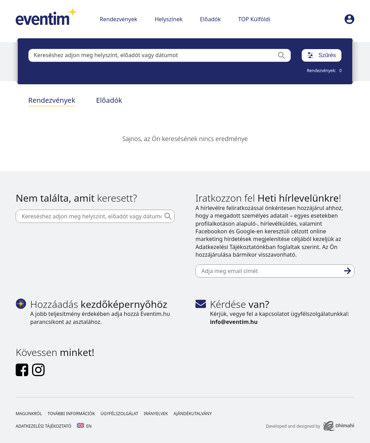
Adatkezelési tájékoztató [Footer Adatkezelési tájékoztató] (43, 426)
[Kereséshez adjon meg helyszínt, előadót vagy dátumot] (95, 216)
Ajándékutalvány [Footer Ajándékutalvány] (193, 414)
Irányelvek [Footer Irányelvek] (156, 414)
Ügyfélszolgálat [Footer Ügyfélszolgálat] (119, 414)
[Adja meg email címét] (274, 271)
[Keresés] (284, 55)
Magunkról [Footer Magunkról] (29, 414)
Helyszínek (169, 19)
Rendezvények (118, 19)
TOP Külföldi (254, 19)
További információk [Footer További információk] (71, 414)
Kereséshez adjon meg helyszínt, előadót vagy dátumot (106, 55)
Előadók (210, 19)
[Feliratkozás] (347, 271)
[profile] (349, 19)
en (84, 426)
